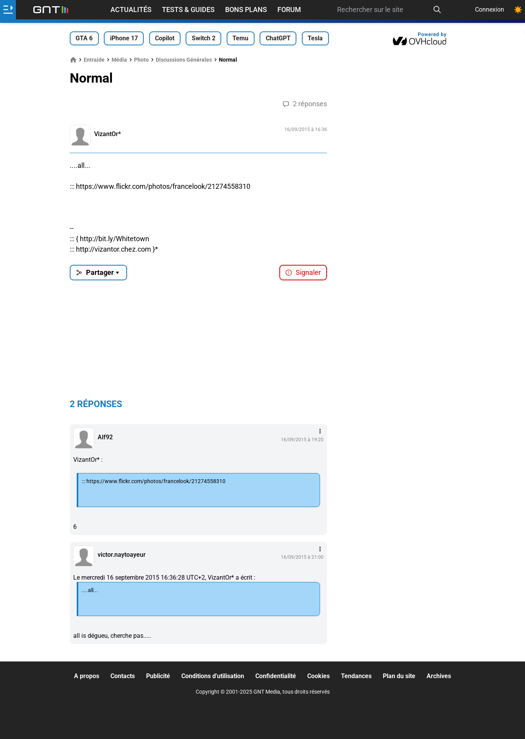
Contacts (122, 676)
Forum (289, 9)
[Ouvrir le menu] (8, 9)
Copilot (164, 38)
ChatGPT (278, 38)
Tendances (356, 676)
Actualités (130, 9)
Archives (439, 676)
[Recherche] (437, 10)
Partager (98, 272)
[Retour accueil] (50, 9)
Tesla (315, 38)
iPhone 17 (124, 38)
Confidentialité (275, 676)
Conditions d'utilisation (212, 676)
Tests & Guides (188, 9)
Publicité (158, 676)
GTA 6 (84, 38)
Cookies (318, 676)
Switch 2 (203, 38)
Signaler (303, 272)
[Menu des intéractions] (320, 431)
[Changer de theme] (518, 9)
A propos (86, 676)
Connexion (489, 9)
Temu (240, 38)
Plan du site (399, 676)
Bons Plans (246, 9)
